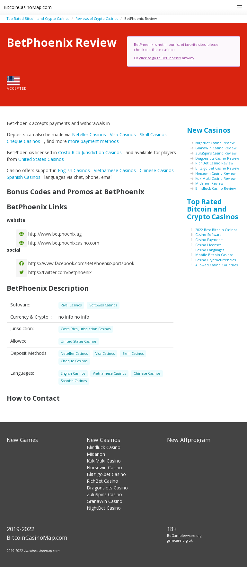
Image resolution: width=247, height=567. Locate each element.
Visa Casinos (123, 134)
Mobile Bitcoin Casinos (214, 255)
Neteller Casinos (89, 134)
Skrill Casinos (154, 134)
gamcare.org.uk (180, 540)
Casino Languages (209, 250)
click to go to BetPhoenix (160, 58)
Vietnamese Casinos (115, 170)
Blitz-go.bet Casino (106, 474)
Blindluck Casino (103, 447)
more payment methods (93, 141)
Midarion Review (209, 183)
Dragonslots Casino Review (217, 158)
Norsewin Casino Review (215, 173)
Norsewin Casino (104, 467)
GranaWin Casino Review (215, 148)
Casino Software (208, 234)
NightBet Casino (104, 508)
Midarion (96, 454)
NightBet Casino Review (214, 143)
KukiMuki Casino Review (215, 178)
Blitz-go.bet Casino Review (217, 168)
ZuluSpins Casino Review (215, 153)
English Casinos (74, 170)
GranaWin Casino (104, 501)
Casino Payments (209, 240)
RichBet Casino (102, 481)
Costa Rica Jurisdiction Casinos (90, 152)
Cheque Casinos (24, 141)
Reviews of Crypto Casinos (96, 18)
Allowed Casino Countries (216, 265)
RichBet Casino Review (214, 163)
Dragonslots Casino (107, 488)
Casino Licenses (208, 245)
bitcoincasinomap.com (41, 550)
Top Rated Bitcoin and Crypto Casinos (38, 18)
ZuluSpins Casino (104, 494)
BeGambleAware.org (184, 535)
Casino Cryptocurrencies (215, 260)
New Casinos (209, 130)
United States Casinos (41, 159)
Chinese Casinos (157, 170)
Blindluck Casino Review (215, 188)
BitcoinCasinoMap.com (28, 7)
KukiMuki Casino (104, 461)
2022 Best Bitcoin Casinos (216, 230)
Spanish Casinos (24, 177)
